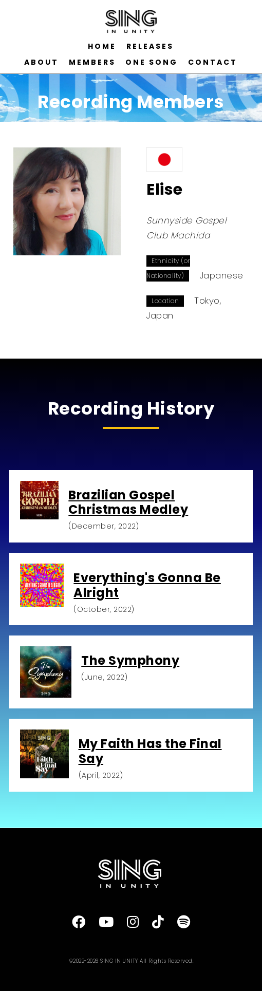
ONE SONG (151, 62)
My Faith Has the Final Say (150, 751)
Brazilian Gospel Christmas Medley (128, 502)
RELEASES (150, 46)
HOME (102, 46)
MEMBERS (92, 62)
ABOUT (41, 62)
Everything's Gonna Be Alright (147, 585)
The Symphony (130, 660)
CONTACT (212, 62)
